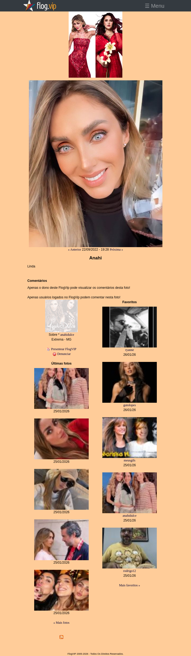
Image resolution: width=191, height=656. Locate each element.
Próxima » (116, 249)
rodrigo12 (129, 571)
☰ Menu (155, 6)
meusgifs (129, 460)
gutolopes (129, 405)
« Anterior (74, 249)
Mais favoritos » (129, 585)
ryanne (129, 350)
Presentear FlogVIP (61, 349)
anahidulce (67, 335)
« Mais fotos (61, 623)
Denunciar (61, 354)
